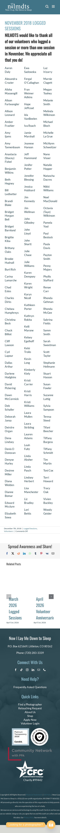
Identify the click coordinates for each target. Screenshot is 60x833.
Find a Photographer (30, 704)
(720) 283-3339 (34, 652)
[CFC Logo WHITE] (30, 762)
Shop (30, 716)
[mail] (38, 670)
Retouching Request (30, 708)
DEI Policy (47, 795)
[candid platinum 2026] (20, 729)
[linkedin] (33, 670)
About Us (30, 712)
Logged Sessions (30, 528)
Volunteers (8, 531)
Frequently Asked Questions (30, 687)
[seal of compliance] (39, 729)
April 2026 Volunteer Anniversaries (46, 608)
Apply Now (30, 719)
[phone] (44, 670)
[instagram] (27, 670)
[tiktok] (21, 670)
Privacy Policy (29, 817)
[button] (8, 596)
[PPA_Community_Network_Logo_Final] (30, 748)
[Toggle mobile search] (47, 6)
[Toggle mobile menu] (53, 6)
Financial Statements (34, 795)
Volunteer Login (30, 723)
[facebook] (15, 670)
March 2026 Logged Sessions (15, 608)
